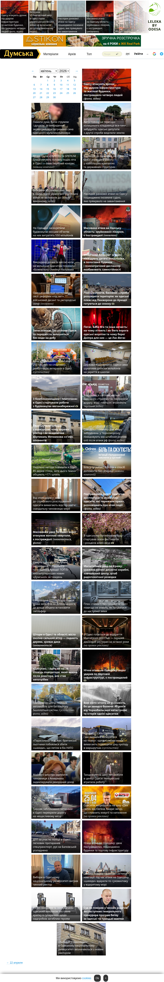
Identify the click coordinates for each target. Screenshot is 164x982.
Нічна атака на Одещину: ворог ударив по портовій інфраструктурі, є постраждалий (106, 675)
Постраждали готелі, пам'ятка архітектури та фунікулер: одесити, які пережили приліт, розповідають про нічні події (104, 501)
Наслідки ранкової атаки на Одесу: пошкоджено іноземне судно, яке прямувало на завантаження (70, 25)
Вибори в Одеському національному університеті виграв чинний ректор (55, 880)
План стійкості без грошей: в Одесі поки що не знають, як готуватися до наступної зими (106, 607)
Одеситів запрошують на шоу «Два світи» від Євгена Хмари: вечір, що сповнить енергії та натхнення (106, 810)
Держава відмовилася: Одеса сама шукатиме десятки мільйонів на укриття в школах (106, 368)
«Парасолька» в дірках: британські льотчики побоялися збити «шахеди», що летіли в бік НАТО (55, 744)
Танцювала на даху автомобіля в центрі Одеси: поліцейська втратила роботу (103, 778)
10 (61, 84)
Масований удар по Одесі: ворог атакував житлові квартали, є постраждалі (55, 537)
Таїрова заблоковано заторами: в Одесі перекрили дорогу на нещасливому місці (53, 812)
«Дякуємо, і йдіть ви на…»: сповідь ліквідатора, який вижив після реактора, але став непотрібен (55, 674)
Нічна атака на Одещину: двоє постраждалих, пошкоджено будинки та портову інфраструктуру (106, 846)
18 (67, 88)
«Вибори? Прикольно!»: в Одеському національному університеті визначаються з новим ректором (80, 947)
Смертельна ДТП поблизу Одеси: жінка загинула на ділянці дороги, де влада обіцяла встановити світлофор (54, 605)
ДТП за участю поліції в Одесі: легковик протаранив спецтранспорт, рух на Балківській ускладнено (54, 845)
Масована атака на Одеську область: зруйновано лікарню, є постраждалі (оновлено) (98, 25)
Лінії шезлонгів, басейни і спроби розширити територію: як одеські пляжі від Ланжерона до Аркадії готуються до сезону (106, 298)
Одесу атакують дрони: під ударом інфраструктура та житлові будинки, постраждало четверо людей (103, 91)
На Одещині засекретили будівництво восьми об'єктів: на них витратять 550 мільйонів (53, 231)
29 (47, 97)
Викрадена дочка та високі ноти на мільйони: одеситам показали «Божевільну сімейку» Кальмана (54, 265)
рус (128, 53)
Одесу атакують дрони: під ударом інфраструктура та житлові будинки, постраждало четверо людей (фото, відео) (14, 23)
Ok (97, 978)
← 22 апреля (15, 962)
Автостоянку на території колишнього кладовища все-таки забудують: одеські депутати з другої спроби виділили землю (105, 127)
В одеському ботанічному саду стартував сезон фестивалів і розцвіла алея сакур (103, 539)
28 (41, 97)
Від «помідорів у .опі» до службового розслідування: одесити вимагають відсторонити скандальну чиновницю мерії (54, 503)
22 (47, 93)
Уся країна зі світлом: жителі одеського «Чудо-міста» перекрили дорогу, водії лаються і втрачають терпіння (106, 400)
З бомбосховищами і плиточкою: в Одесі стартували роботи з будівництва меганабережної (55, 402)
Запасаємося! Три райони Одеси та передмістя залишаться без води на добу (55, 334)
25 (67, 93)
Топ (89, 53)
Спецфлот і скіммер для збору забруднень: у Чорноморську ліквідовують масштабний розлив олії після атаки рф (105, 435)
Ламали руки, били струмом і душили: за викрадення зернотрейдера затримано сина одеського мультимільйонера (53, 127)
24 (61, 93)
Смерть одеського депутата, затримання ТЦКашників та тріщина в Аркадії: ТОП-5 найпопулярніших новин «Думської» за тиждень (51, 570)
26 (74, 93)
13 (34, 88)
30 (54, 97)
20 (34, 93)
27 (34, 97)
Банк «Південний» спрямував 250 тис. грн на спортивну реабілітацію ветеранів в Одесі (52, 366)
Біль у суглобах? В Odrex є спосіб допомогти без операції (104, 470)
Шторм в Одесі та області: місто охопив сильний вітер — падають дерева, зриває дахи (55, 640)
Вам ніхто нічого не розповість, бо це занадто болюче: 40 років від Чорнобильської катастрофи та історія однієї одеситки (105, 708)
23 (54, 93)
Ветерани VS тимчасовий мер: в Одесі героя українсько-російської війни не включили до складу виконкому (55, 195)
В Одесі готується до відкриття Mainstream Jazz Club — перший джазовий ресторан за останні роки (106, 640)
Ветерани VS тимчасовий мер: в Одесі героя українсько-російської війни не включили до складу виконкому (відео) (42, 21)
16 (54, 88)
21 (41, 93)
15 (47, 88)
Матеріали (50, 53)
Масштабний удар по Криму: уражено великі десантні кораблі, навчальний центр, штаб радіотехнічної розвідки (106, 571)
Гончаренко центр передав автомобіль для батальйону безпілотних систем (54, 708)
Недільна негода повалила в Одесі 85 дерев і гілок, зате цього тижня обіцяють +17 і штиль (55, 470)
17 (61, 88)
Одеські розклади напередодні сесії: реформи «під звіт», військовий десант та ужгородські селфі (54, 298)
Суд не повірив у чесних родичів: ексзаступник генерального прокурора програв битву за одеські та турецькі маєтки (106, 913)
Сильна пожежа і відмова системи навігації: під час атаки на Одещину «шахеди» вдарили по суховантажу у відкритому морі (106, 879)
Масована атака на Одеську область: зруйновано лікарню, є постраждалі (104, 231)
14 (41, 88)
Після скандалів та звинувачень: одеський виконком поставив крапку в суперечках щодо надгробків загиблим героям (53, 913)
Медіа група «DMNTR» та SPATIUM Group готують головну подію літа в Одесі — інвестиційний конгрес (54, 161)
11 (67, 84)
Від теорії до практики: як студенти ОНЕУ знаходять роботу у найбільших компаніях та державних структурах (106, 161)
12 (74, 84)
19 (74, 88)
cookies (86, 978)
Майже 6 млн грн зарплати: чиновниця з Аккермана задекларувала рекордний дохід (53, 778)
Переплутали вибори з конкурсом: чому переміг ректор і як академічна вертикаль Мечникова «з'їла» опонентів (53, 433)
